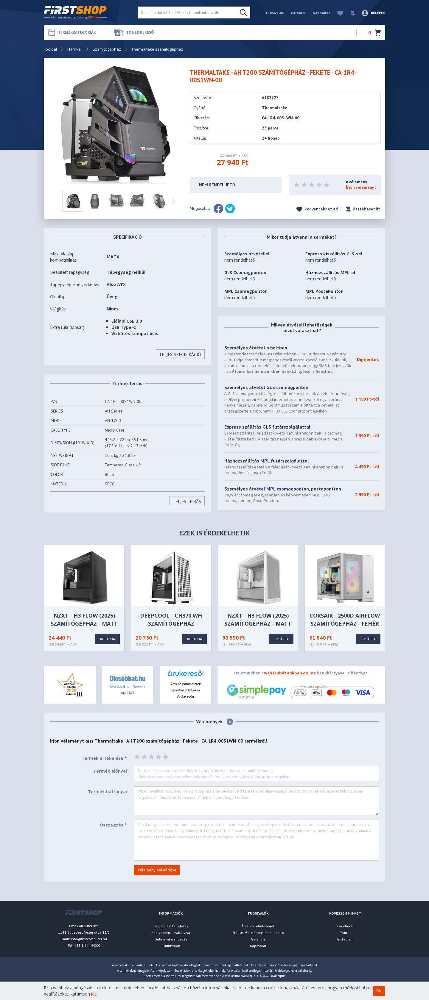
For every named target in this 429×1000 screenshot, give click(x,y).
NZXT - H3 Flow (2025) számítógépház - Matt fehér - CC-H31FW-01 (257, 623)
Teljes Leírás (187, 501)
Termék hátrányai (107, 791)
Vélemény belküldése (157, 870)
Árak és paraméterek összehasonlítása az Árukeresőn (185, 690)
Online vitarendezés (170, 939)
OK (379, 990)
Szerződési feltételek (171, 926)
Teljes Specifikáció (180, 354)
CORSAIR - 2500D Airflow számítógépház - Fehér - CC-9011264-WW (345, 623)
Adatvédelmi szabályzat (170, 932)
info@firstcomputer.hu (89, 939)
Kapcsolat (321, 12)
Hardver (74, 49)
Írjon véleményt (361, 187)
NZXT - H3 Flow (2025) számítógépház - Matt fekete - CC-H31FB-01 (84, 623)
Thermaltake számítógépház (157, 49)
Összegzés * (113, 825)
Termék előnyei (110, 771)
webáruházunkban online (290, 673)
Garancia (298, 12)
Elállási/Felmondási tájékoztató (258, 932)
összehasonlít (363, 209)
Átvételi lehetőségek (258, 926)
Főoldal (50, 49)
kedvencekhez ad (317, 209)
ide (94, 994)
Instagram (345, 939)
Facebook (345, 926)
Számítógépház (107, 49)
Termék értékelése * (104, 758)
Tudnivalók (274, 12)
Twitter (345, 932)
